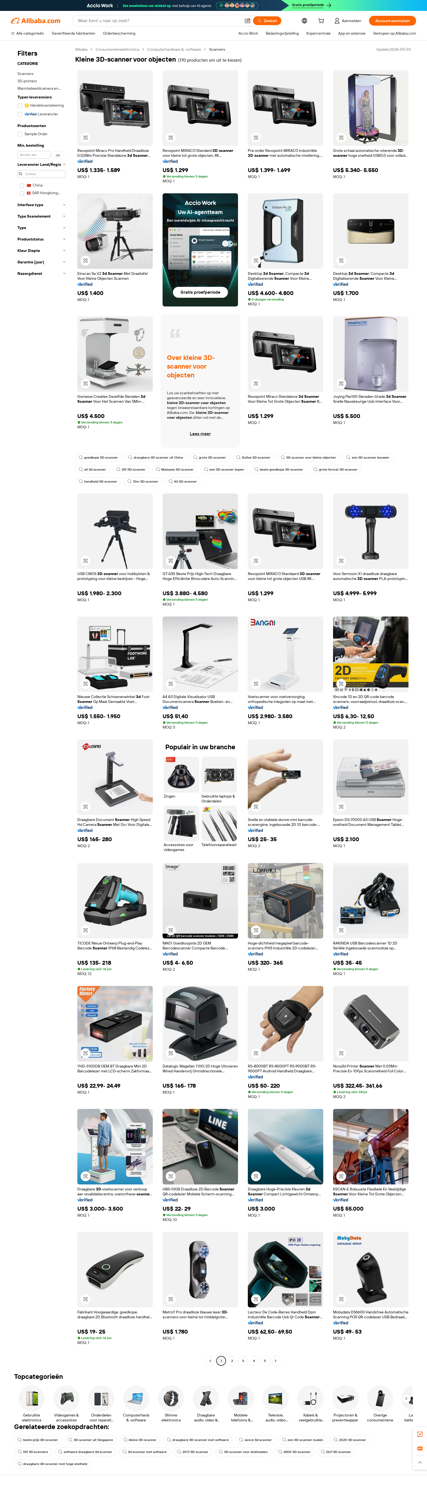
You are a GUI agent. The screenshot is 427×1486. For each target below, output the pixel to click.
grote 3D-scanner (209, 457)
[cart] (322, 21)
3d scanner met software (145, 1452)
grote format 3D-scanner (335, 469)
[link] (420, 1434)
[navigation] (41, 706)
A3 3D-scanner (183, 481)
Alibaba (81, 49)
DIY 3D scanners (33, 1452)
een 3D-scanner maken (302, 1440)
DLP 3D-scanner (336, 1452)
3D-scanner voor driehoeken (243, 1452)
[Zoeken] (267, 20)
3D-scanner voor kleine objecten (308, 457)
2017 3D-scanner (192, 1452)
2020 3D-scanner (350, 1440)
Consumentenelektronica (117, 49)
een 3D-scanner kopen (224, 469)
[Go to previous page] (210, 1361)
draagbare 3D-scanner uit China (155, 457)
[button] (247, 20)
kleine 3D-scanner (140, 1440)
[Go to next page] (275, 1361)
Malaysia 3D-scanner (175, 469)
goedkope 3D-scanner (98, 457)
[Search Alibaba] (159, 21)
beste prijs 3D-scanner (38, 1440)
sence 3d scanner (255, 1440)
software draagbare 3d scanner (85, 1452)
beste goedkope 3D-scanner (278, 469)
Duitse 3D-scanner (253, 457)
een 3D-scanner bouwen (367, 457)
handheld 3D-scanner (98, 481)
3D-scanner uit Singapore (90, 1440)
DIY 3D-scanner (130, 469)
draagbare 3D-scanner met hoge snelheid (52, 1464)
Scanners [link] (217, 49)
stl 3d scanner (92, 469)
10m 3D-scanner (142, 481)
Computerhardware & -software (174, 49)
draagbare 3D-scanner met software (198, 1440)
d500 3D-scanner (294, 1452)
